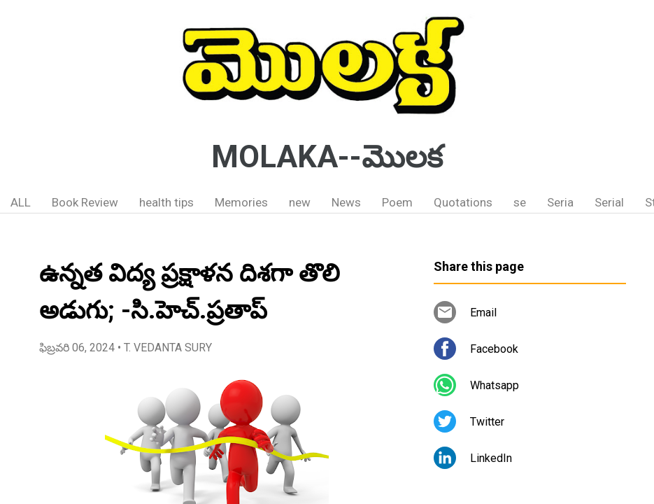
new (300, 202)
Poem (397, 202)
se (519, 202)
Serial (609, 202)
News (346, 202)
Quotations (463, 202)
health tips (166, 202)
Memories (241, 202)
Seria (560, 202)
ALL (20, 202)
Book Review (85, 202)
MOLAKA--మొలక (327, 157)
